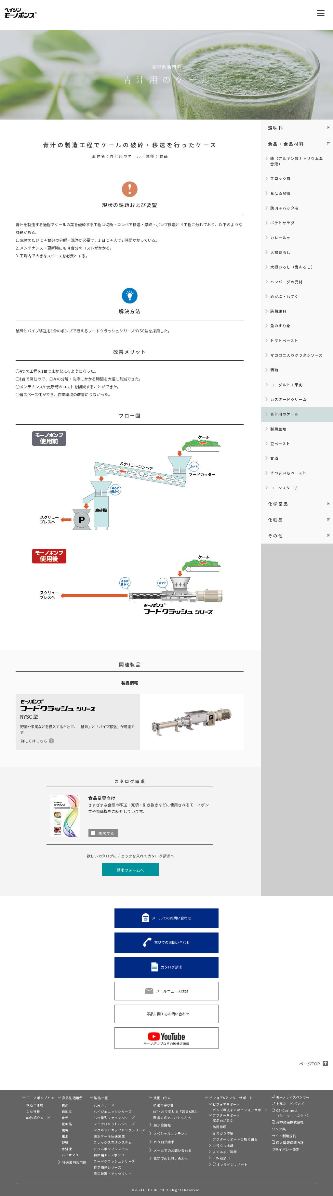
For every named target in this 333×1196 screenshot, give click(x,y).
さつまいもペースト (288, 472)
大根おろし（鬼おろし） (292, 266)
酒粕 (274, 369)
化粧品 (67, 1124)
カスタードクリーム (288, 399)
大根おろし (280, 252)
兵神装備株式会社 (290, 1122)
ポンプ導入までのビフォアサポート (240, 1110)
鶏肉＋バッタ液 (284, 208)
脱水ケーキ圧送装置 (109, 1136)
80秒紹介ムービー (40, 1117)
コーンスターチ (284, 487)
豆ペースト (280, 443)
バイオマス (70, 1155)
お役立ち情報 (223, 1145)
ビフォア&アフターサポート (231, 1097)
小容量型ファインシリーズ (114, 1117)
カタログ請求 (171, 967)
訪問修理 (220, 1127)
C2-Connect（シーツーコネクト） (293, 1113)
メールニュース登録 (172, 991)
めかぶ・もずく (284, 296)
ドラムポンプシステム (111, 1149)
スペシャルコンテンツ (170, 1133)
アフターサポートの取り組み (235, 1139)
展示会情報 (162, 1125)
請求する (107, 833)
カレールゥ (280, 237)
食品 (65, 1105)
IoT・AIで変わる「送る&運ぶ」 (177, 1111)
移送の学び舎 (163, 1105)
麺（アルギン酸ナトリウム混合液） (296, 161)
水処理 (67, 1149)
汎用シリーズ (104, 1105)
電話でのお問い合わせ (172, 942)
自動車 (67, 1111)
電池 (65, 1136)
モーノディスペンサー (293, 1097)
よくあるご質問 (225, 1152)
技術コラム (162, 1097)
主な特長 (33, 1111)
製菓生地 (278, 428)
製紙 (65, 1142)
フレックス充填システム (113, 1142)
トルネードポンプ (290, 1103)
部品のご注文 (223, 1120)
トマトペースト (284, 340)
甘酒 (274, 458)
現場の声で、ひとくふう (172, 1117)
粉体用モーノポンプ (109, 1155)
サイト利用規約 (284, 1135)
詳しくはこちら (34, 740)
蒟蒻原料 (278, 311)
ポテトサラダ (282, 222)
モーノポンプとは (40, 1097)
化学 (65, 1117)
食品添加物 (280, 193)
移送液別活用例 (74, 1162)
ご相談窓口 (221, 1158)
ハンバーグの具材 (286, 281)
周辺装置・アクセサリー (113, 1173)
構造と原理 (35, 1105)
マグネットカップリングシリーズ (120, 1130)
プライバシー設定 (286, 1149)
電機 (65, 1130)
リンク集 (279, 1128)
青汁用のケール (284, 414)
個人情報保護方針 (290, 1142)
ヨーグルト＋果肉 (286, 384)
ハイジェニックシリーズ (113, 1111)
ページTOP (309, 1064)
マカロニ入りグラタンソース (296, 355)
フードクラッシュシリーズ (114, 1161)
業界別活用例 (72, 1097)
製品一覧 (101, 1097)
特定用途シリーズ (107, 1167)
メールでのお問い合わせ (171, 917)
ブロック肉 (280, 178)
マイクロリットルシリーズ (114, 1124)
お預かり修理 (223, 1133)
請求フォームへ (130, 870)
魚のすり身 (280, 325)
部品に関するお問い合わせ (167, 1013)
